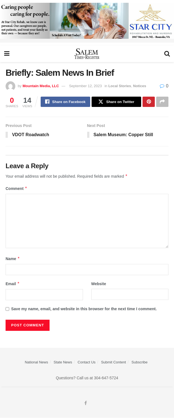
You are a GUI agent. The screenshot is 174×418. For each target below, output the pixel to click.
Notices (139, 86)
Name (13, 259)
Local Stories (119, 86)
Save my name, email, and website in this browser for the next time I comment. (84, 309)
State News (63, 362)
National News (36, 362)
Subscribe (139, 362)
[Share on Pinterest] (149, 102)
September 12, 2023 (85, 86)
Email (13, 284)
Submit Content (113, 362)
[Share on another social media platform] (162, 102)
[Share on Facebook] (65, 102)
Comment (16, 189)
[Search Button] (167, 53)
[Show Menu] (6, 53)
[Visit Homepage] (87, 53)
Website (98, 284)
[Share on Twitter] (116, 102)
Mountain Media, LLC (41, 86)
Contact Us (86, 362)
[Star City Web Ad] (87, 22)
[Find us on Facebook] (85, 403)
